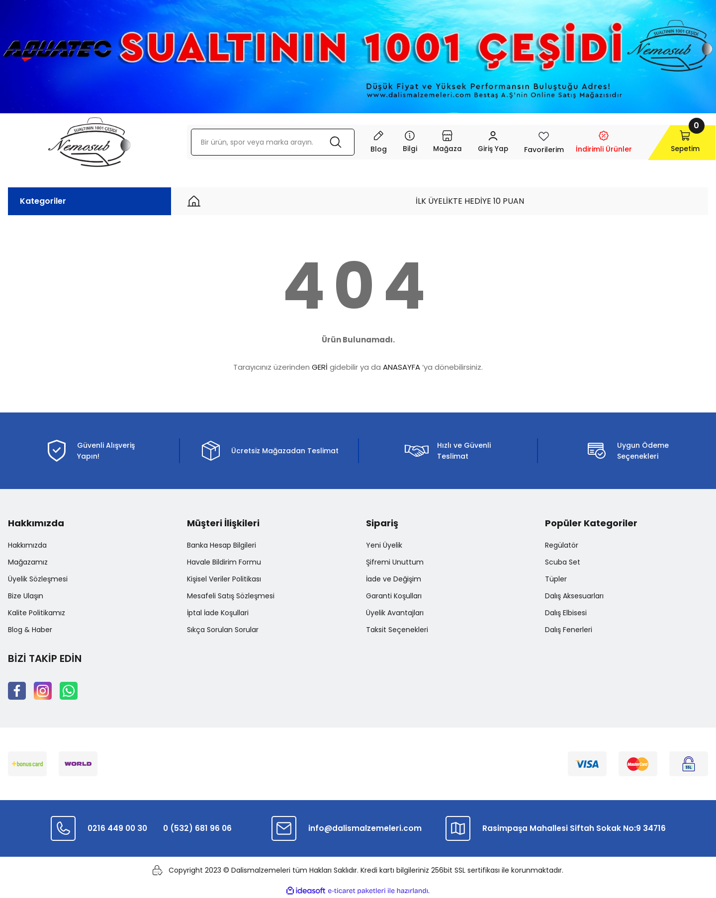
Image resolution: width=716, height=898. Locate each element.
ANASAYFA (401, 367)
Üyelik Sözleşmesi (38, 579)
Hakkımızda (27, 545)
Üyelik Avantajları (395, 613)
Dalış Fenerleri (568, 630)
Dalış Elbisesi (566, 613)
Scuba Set (562, 562)
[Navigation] (402, 142)
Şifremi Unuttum (395, 562)
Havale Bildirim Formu (224, 562)
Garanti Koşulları (394, 596)
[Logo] (89, 142)
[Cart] (674, 142)
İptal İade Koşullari (218, 613)
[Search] (269, 142)
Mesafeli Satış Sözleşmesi (230, 596)
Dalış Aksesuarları (574, 596)
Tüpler (556, 579)
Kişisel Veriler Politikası (224, 579)
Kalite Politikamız (36, 613)
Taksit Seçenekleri (397, 630)
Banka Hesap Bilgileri (221, 545)
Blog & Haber (30, 630)
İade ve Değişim (393, 579)
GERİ (320, 367)
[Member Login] (485, 142)
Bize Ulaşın (25, 596)
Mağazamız (28, 562)
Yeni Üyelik (384, 545)
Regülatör (561, 545)
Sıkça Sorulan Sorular (223, 630)
